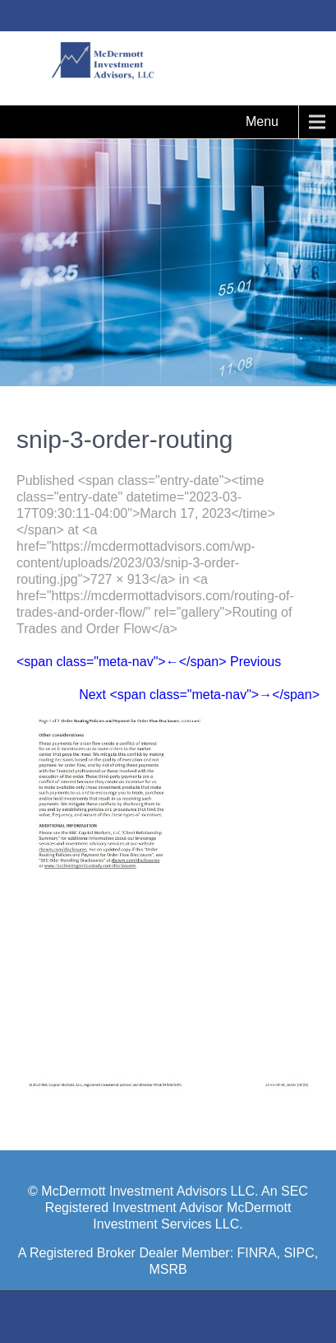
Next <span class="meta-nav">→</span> (199, 695)
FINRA (257, 1253)
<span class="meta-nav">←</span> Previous (148, 662)
